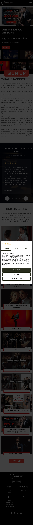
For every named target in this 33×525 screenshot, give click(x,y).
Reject (16, 274)
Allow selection (16, 279)
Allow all (16, 270)
